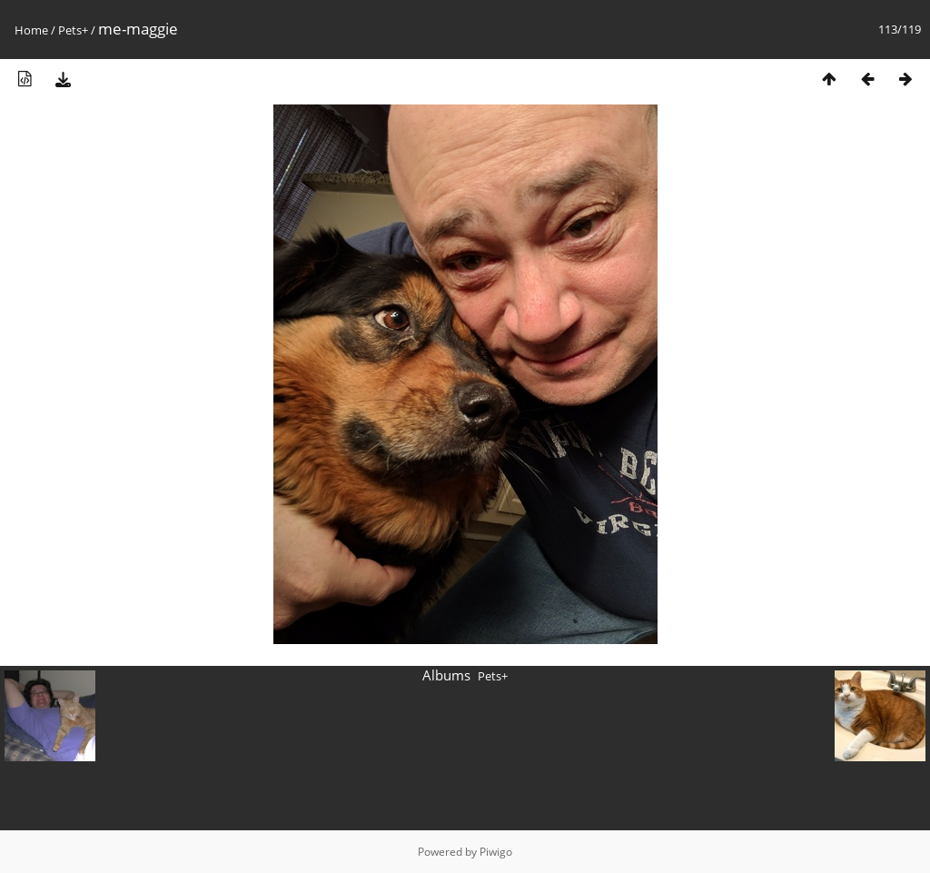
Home (31, 30)
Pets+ (73, 30)
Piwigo (496, 851)
